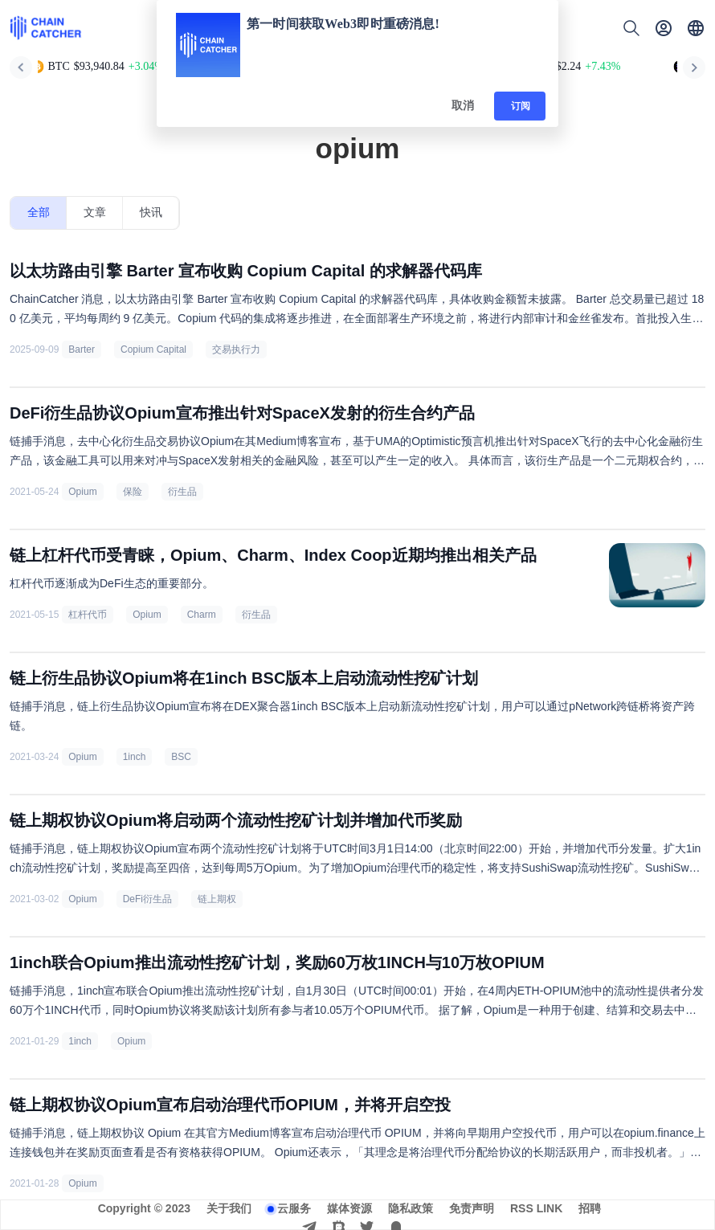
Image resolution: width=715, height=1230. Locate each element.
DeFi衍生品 (147, 899)
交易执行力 (236, 349)
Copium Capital (153, 349)
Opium (82, 491)
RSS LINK (536, 1208)
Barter (81, 349)
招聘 (589, 1208)
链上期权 (217, 899)
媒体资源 (349, 1208)
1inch (134, 756)
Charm (201, 614)
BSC (181, 756)
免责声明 (471, 1208)
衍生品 (182, 491)
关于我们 (228, 1208)
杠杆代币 (87, 614)
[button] (695, 28)
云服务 (294, 1208)
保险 (132, 491)
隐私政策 (410, 1208)
